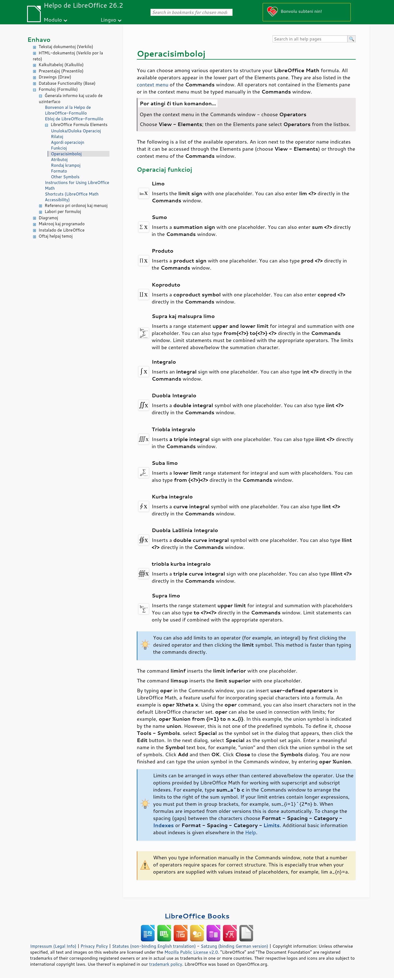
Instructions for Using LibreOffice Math (77, 185)
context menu (152, 84)
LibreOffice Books (197, 916)
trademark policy (165, 964)
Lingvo (108, 19)
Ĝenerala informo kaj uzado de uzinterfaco (70, 99)
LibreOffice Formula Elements (79, 124)
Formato (59, 171)
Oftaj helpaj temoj (56, 236)
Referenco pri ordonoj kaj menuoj (76, 205)
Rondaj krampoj (65, 165)
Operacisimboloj (66, 154)
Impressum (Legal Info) (53, 946)
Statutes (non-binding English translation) (154, 946)
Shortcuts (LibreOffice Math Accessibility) (72, 197)
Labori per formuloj (63, 211)
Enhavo (39, 39)
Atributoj (59, 159)
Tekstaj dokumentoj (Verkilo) (66, 46)
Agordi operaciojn (67, 142)
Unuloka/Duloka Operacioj (76, 131)
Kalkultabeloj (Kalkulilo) (61, 65)
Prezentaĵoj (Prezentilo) (61, 71)
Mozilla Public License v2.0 (191, 952)
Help (250, 832)
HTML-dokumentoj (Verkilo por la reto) (68, 56)
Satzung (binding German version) (234, 946)
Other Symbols (65, 177)
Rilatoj (57, 136)
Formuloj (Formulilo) (58, 89)
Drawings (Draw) (55, 77)
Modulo (53, 19)
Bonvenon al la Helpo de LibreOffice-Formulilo (68, 110)
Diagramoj (48, 218)
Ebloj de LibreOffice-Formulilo (74, 119)
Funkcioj (59, 148)
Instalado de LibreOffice (62, 230)
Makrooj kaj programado (62, 224)
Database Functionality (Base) (67, 83)
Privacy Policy (94, 946)
